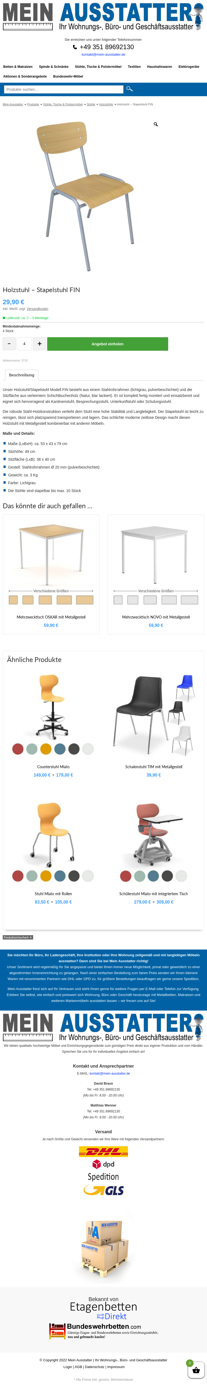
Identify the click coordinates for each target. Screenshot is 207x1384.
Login (68, 1367)
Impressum (116, 1367)
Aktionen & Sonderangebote (25, 76)
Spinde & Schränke (53, 67)
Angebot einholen (107, 344)
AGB (78, 1367)
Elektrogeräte (188, 67)
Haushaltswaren (159, 67)
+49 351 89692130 (107, 47)
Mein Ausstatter (80, 1360)
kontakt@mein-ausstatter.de (103, 54)
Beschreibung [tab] (21, 375)
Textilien (134, 67)
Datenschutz (94, 1367)
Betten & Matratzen (18, 67)
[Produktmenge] (24, 343)
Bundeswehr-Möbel (68, 76)
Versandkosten (37, 309)
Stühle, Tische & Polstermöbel (98, 67)
